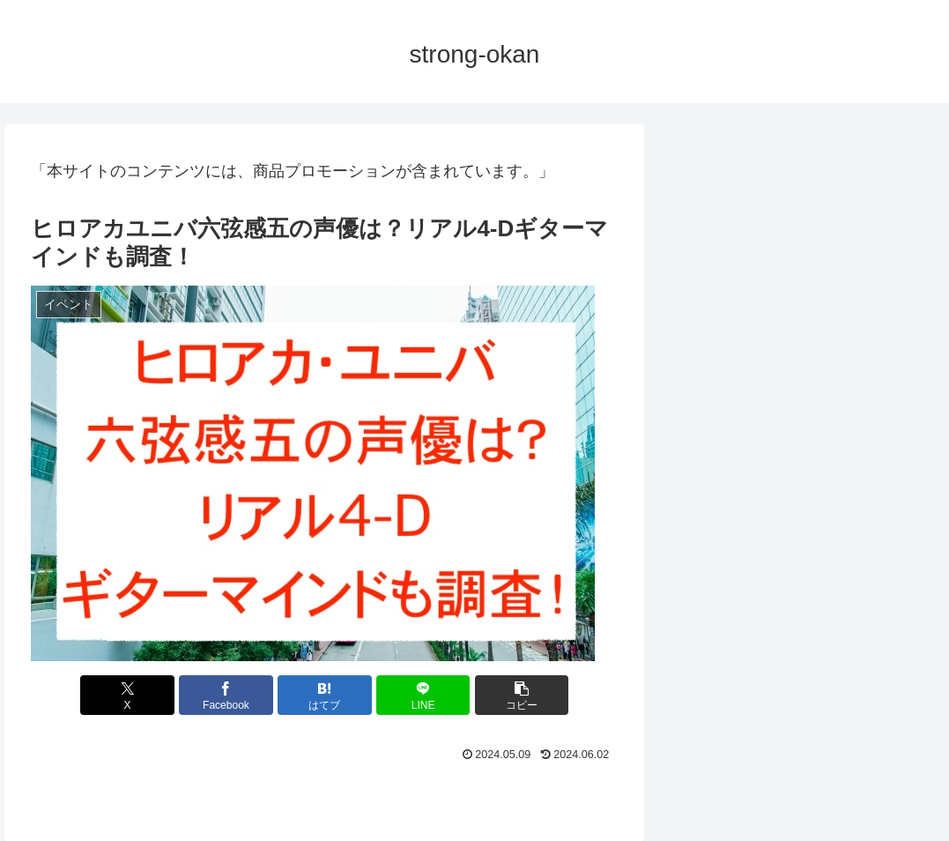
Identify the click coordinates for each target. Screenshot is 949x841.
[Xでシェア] (127, 695)
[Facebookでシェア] (226, 695)
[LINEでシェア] (423, 695)
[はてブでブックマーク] (325, 695)
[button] (522, 695)
